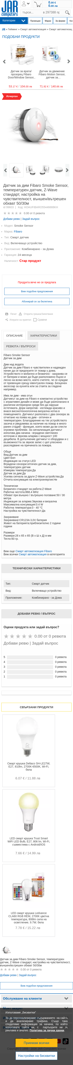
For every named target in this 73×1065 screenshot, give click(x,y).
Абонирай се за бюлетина (37, 301)
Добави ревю (11, 218)
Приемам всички (36, 1043)
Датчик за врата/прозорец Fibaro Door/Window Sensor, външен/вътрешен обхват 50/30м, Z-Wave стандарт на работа (21, 74)
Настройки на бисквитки (36, 1056)
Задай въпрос (31, 218)
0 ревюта (39, 213)
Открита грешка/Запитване (38, 314)
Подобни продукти (21, 37)
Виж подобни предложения (37, 291)
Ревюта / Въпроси (20, 346)
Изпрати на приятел (20, 319)
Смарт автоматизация (33, 29)
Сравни (42, 319)
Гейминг (13, 29)
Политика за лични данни (47, 1030)
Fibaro (18, 231)
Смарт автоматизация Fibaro (34, 551)
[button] (4, 62)
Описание (14, 335)
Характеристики (43, 335)
